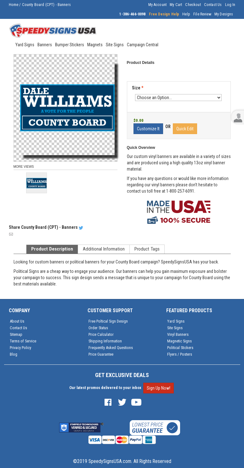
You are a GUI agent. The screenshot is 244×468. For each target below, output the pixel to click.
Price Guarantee (100, 354)
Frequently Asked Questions (110, 347)
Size (137, 87)
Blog (13, 354)
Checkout (193, 5)
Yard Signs (175, 321)
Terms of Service (23, 341)
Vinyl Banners (178, 334)
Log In (230, 5)
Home (14, 5)
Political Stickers (180, 347)
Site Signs (175, 327)
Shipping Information (105, 341)
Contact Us (213, 5)
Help (186, 14)
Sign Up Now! (158, 388)
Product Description (52, 249)
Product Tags (147, 249)
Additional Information (104, 249)
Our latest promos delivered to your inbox (105, 387)
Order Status (98, 327)
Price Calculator (101, 334)
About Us (17, 321)
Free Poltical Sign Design (108, 321)
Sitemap (16, 334)
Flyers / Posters (179, 354)
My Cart (176, 5)
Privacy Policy (20, 347)
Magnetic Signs (179, 341)
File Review (202, 14)
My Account (157, 5)
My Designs (223, 14)
